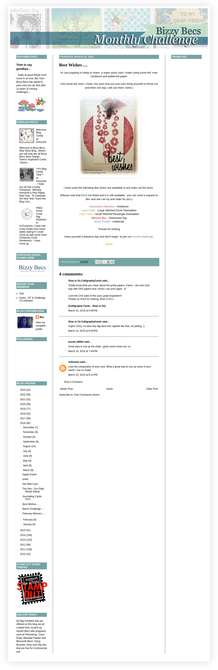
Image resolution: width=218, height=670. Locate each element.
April (26, 465)
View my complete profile (41, 326)
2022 (23, 394)
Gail (21, 293)
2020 (23, 404)
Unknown (73, 362)
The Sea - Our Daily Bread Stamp (33, 490)
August (27, 446)
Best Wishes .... (73, 64)
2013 (23, 539)
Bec (42, 317)
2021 (23, 399)
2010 (23, 554)
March (27, 470)
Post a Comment (73, 382)
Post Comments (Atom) (86, 394)
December (29, 427)
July (25, 451)
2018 (23, 413)
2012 (23, 544)
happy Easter (29, 474)
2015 (23, 530)
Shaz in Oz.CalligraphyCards (84, 280)
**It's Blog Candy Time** (41, 171)
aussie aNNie (76, 341)
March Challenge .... (33, 508)
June (26, 455)
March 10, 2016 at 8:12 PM (82, 374)
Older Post (152, 388)
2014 (23, 535)
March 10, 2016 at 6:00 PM (82, 330)
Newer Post (66, 388)
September (29, 441)
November (29, 432)
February (28, 519)
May (25, 460)
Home (109, 388)
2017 (23, 418)
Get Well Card (30, 484)
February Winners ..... (34, 513)
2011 (23, 549)
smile (25, 479)
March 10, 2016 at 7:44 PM (82, 351)
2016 (23, 423)
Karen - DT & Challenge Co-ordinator (32, 299)
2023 (23, 389)
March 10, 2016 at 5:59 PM (82, 310)
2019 (23, 408)
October (27, 437)
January (27, 524)
